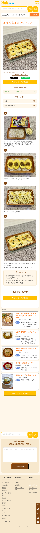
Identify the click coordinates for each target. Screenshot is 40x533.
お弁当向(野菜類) (6, 494)
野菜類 (4, 503)
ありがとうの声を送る (20, 82)
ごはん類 (5, 485)
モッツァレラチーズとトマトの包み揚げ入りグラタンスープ (25, 316)
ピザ (3, 513)
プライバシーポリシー (19, 489)
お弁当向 (5, 490)
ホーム (4, 15)
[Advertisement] (20, 414)
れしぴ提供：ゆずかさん (20, 75)
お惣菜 (4, 488)
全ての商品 (5, 482)
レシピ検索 (35, 9)
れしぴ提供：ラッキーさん (22, 336)
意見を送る (20, 466)
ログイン (31, 482)
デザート (5, 506)
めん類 (4, 498)
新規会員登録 (33, 485)
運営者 (17, 482)
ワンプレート (6, 521)
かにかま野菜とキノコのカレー (25, 333)
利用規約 (18, 485)
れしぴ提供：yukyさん (21, 377)
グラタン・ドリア (6, 509)
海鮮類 (4, 518)
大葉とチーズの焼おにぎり (25, 375)
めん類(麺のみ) (6, 500)
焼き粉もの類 (6, 516)
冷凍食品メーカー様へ (33, 489)
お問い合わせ (33, 492)
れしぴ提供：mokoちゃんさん (23, 319)
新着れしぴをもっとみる (20, 393)
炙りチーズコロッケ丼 (24, 363)
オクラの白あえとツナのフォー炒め (25, 349)
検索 (30, 9)
